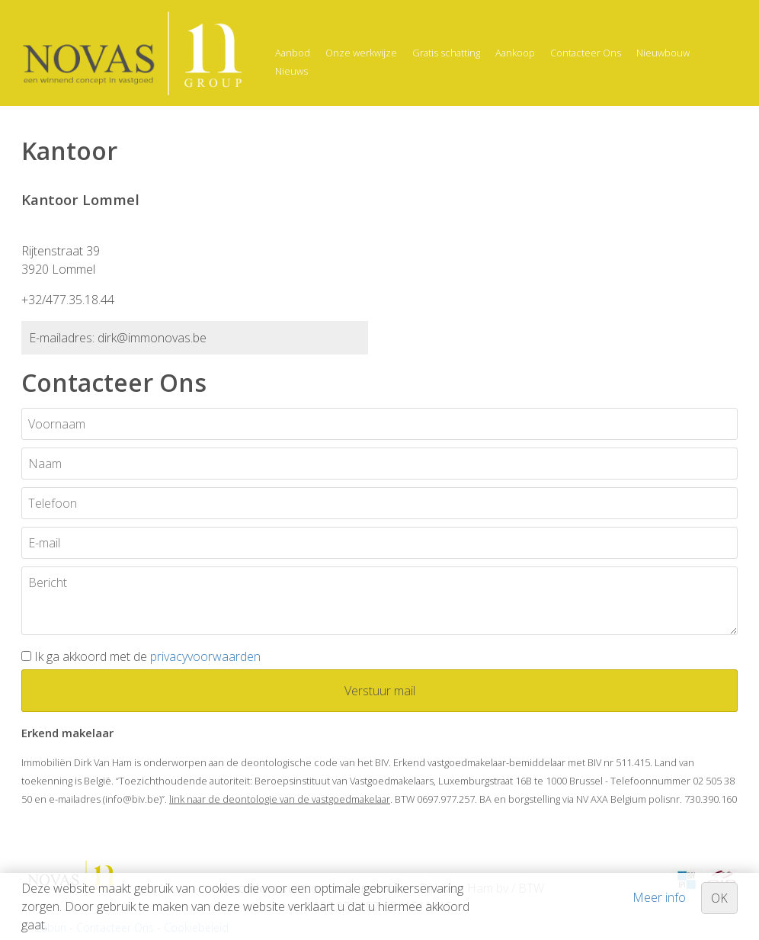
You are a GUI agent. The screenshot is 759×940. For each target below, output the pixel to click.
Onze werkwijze (361, 52)
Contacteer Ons (585, 52)
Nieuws (291, 71)
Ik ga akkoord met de (147, 656)
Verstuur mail (379, 690)
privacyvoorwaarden (205, 656)
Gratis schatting (446, 52)
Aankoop (515, 52)
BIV (382, 762)
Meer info (659, 897)
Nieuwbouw (663, 52)
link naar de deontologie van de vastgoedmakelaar (279, 799)
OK (719, 898)
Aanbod (292, 52)
